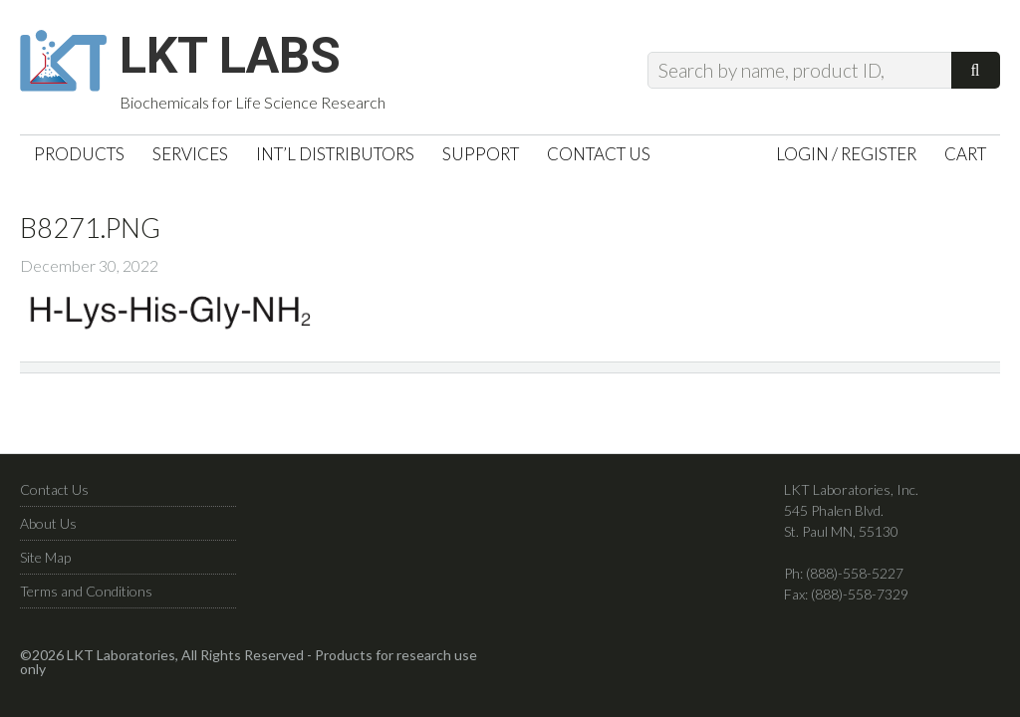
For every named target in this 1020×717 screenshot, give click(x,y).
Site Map (45, 557)
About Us (48, 523)
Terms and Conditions (86, 591)
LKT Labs (230, 56)
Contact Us (54, 489)
